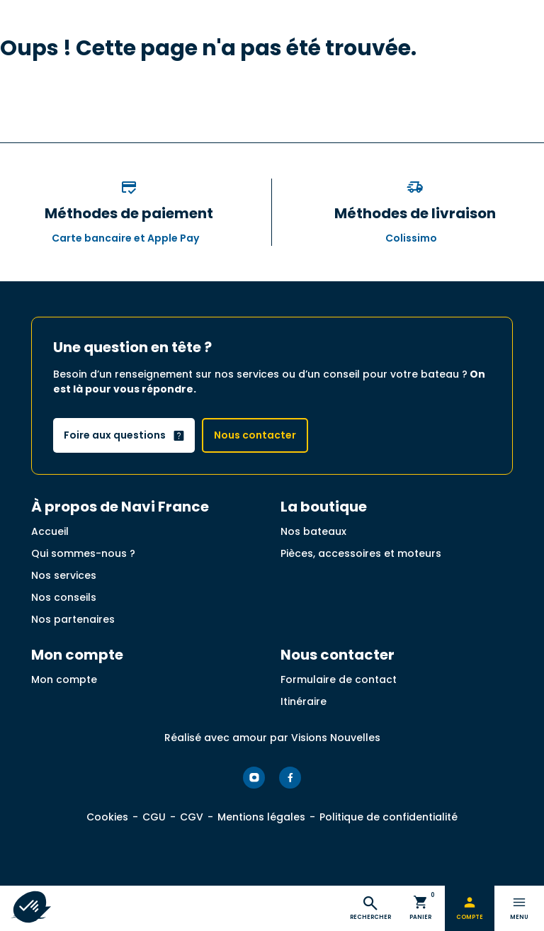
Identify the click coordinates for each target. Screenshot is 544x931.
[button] (30, 907)
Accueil (50, 531)
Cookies (107, 817)
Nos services (63, 575)
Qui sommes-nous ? (83, 553)
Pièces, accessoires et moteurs (360, 553)
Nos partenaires (73, 619)
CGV (191, 817)
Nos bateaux (313, 531)
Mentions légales (261, 817)
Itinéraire (303, 701)
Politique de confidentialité (388, 817)
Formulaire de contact (338, 679)
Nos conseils (63, 597)
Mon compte (64, 679)
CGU (154, 817)
